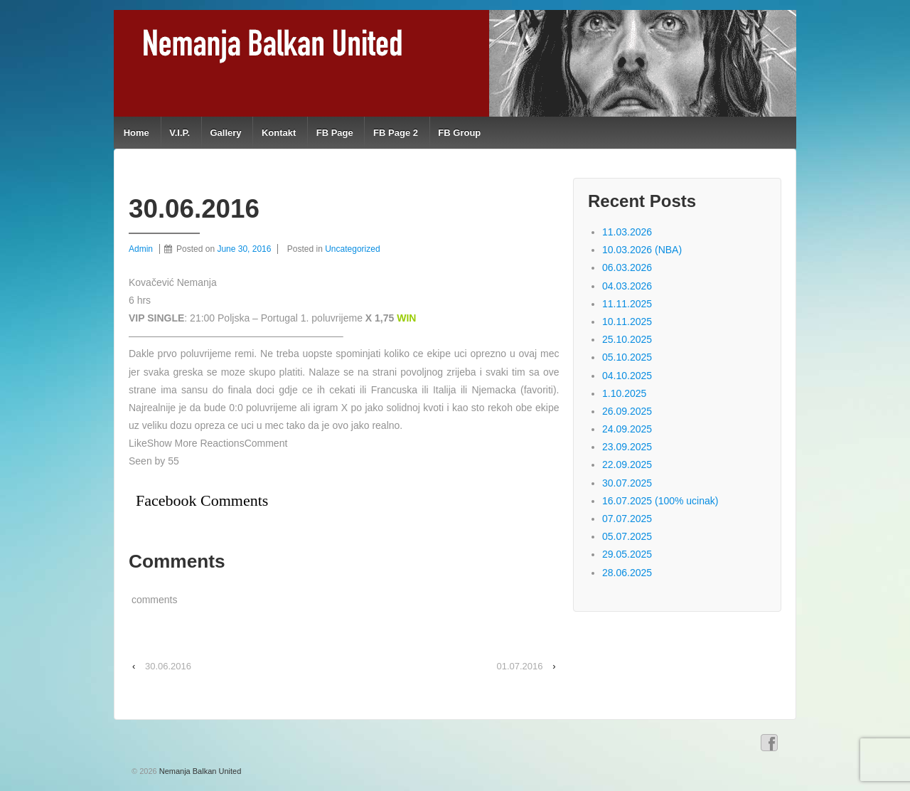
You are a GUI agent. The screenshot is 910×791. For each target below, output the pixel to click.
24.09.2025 (627, 429)
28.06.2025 (627, 572)
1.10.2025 (624, 393)
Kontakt (279, 132)
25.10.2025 (627, 339)
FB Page (334, 132)
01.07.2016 (519, 666)
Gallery (225, 132)
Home (136, 132)
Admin (141, 249)
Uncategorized (352, 249)
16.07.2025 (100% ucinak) (660, 500)
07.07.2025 (627, 518)
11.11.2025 (627, 303)
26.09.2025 (627, 411)
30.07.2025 (627, 483)
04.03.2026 (627, 286)
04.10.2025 (627, 375)
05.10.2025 (627, 357)
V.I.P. (179, 132)
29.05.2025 (627, 554)
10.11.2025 (627, 321)
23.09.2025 (627, 446)
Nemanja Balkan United (199, 771)
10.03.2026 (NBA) (642, 249)
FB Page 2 (395, 132)
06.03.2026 (627, 267)
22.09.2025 (627, 464)
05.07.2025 (627, 536)
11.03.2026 (627, 232)
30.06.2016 (168, 666)
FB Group (459, 132)
